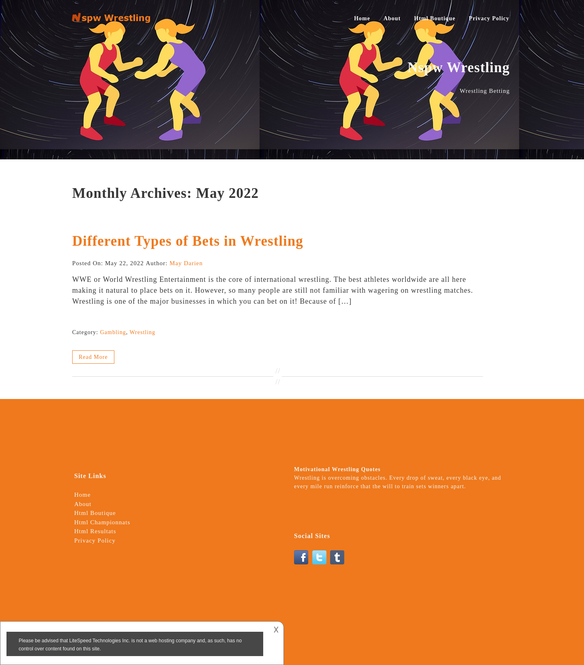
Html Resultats (95, 531)
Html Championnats (102, 522)
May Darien (186, 263)
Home (362, 18)
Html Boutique (434, 18)
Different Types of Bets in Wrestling (187, 241)
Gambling (113, 332)
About (392, 18)
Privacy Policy (489, 18)
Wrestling (142, 332)
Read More (93, 357)
